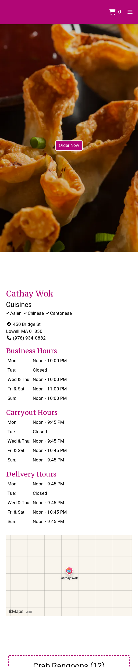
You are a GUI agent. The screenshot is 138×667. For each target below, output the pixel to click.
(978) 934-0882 (26, 338)
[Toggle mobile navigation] (130, 12)
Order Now (69, 145)
